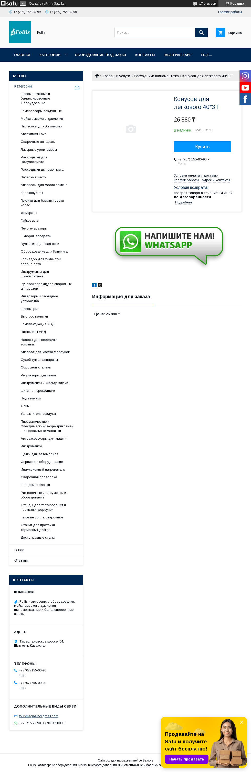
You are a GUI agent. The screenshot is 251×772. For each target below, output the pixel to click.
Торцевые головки (35, 485)
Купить (202, 147)
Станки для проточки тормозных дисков (38, 527)
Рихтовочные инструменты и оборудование (43, 495)
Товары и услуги (116, 76)
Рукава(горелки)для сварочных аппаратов (46, 286)
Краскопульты (32, 193)
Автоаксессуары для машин (43, 438)
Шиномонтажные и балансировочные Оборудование (35, 98)
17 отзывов (207, 3)
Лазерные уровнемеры (39, 149)
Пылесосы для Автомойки (41, 126)
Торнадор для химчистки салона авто (41, 261)
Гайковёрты (30, 220)
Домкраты (29, 213)
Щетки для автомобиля (39, 454)
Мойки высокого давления (42, 119)
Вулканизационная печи (40, 244)
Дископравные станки (38, 537)
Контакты (145, 55)
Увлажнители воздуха (38, 414)
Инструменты (31, 446)
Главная (22, 55)
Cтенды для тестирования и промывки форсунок (43, 507)
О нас (19, 550)
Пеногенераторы (34, 228)
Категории (49, 55)
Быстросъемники (34, 316)
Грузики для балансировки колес (42, 203)
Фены (25, 406)
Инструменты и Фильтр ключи (44, 383)
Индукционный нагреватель (43, 469)
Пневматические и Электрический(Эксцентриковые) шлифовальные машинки (47, 426)
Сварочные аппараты (38, 142)
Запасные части (33, 177)
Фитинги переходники (38, 391)
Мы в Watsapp (178, 55)
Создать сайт (38, 3)
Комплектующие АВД (38, 324)
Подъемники (31, 398)
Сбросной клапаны (36, 367)
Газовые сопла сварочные (42, 517)
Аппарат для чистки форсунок (45, 352)
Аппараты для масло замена (44, 185)
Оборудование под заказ (100, 55)
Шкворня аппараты (36, 236)
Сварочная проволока (39, 477)
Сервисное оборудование (42, 462)
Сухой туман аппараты (39, 360)
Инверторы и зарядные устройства (39, 298)
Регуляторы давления (38, 375)
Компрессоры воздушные (41, 111)
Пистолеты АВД (33, 332)
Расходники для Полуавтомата (34, 159)
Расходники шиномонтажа (156, 76)
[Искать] (201, 32)
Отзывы (21, 560)
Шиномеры (29, 309)
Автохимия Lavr (33, 134)
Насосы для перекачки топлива (39, 342)
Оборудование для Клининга (44, 251)
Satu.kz (148, 760)
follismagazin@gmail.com (38, 716)
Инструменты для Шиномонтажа (35, 274)
